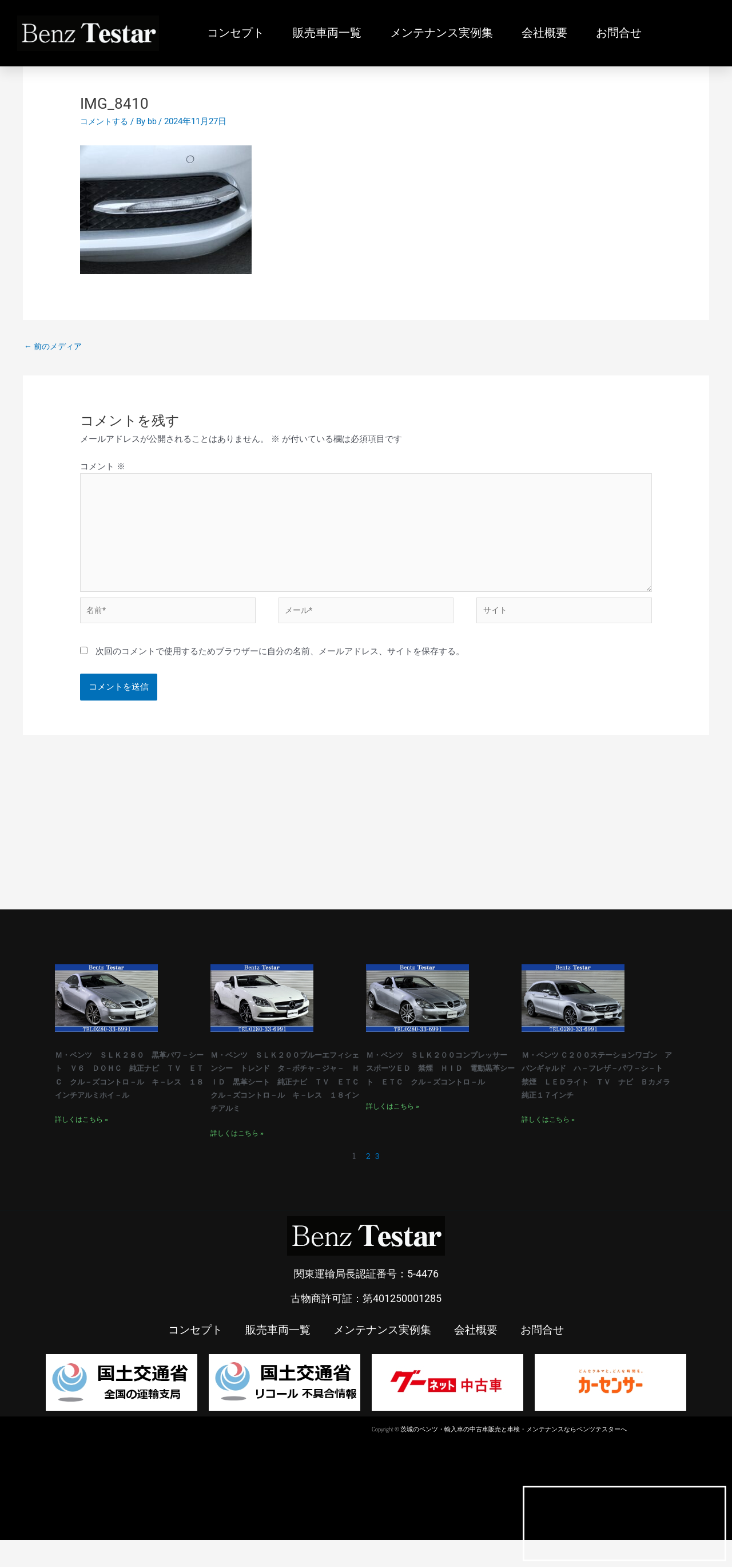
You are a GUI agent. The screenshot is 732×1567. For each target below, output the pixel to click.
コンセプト (235, 33)
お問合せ (619, 33)
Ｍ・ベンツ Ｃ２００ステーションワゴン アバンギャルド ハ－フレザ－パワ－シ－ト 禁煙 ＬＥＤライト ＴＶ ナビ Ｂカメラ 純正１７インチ (599, 1093)
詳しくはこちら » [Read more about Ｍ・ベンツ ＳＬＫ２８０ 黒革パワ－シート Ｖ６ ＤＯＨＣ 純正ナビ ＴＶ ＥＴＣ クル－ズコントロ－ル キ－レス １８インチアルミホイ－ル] (81, 1146)
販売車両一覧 (327, 33)
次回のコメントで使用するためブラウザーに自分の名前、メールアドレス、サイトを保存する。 (280, 664)
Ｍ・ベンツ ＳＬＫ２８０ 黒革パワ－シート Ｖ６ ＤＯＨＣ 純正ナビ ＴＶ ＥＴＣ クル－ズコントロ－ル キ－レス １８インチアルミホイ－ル (132, 1093)
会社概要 (544, 33)
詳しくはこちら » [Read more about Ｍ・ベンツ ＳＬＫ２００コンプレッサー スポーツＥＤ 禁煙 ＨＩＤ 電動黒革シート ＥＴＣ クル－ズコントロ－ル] (392, 1133)
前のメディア (55, 347)
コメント (102, 467)
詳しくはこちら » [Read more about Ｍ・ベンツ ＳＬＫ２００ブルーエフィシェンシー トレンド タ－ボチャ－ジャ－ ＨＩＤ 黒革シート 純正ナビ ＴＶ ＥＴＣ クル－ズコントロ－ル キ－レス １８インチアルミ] (237, 1160)
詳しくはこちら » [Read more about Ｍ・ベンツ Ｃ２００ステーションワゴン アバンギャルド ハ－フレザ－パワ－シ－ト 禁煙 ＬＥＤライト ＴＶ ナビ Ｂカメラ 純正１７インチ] (548, 1146)
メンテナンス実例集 (441, 33)
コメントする (106, 121)
